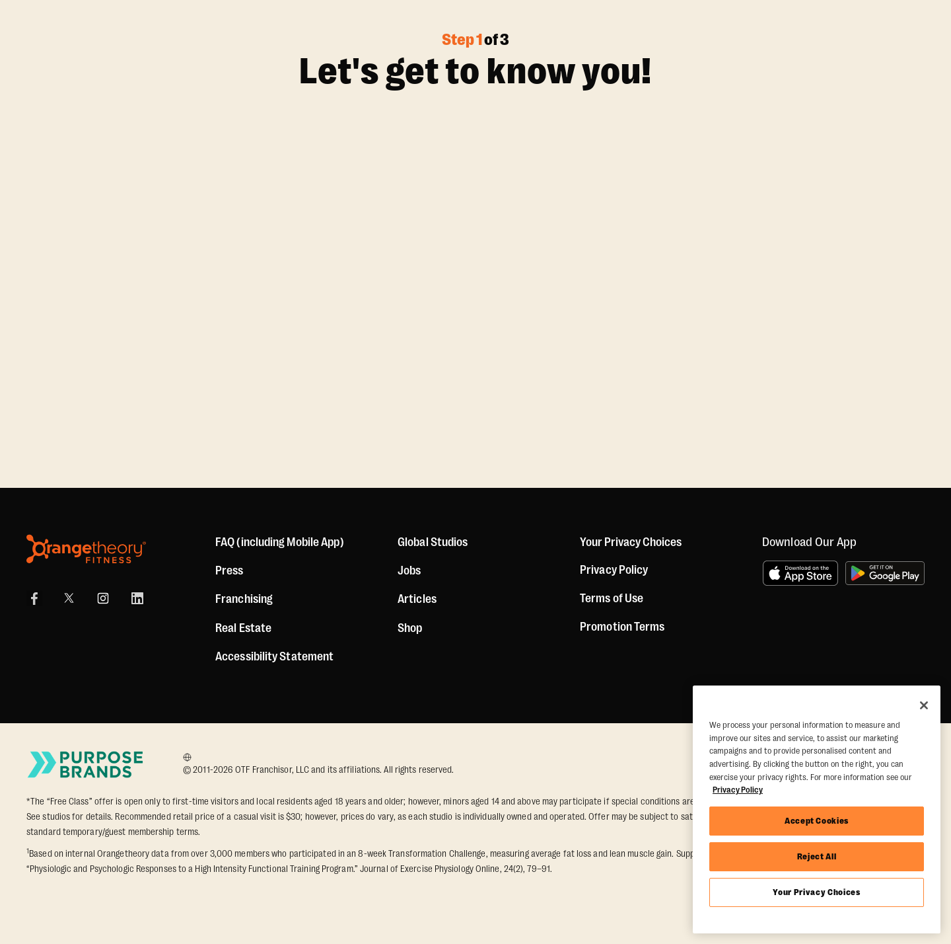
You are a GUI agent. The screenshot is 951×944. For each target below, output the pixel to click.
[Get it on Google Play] (885, 573)
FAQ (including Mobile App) (279, 542)
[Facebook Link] (34, 598)
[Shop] (410, 628)
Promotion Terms (622, 626)
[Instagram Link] (103, 598)
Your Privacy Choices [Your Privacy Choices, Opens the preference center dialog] (816, 892)
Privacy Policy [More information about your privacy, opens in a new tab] (738, 790)
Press (229, 570)
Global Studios (433, 542)
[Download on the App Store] (800, 573)
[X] (69, 598)
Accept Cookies (817, 821)
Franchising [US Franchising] (244, 599)
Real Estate (243, 628)
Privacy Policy (614, 569)
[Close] (923, 705)
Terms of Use (611, 598)
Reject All (817, 856)
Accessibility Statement (274, 656)
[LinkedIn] (137, 598)
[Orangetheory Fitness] (86, 549)
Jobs (409, 570)
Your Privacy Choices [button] (631, 542)
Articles (417, 599)
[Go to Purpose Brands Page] (85, 764)
